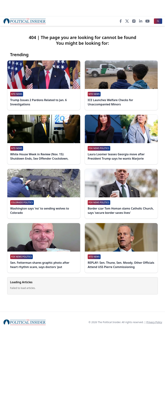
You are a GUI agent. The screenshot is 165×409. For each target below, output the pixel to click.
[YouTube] (147, 21)
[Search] (158, 21)
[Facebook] (120, 21)
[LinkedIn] (140, 21)
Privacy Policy (154, 322)
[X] (127, 21)
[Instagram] (134, 21)
